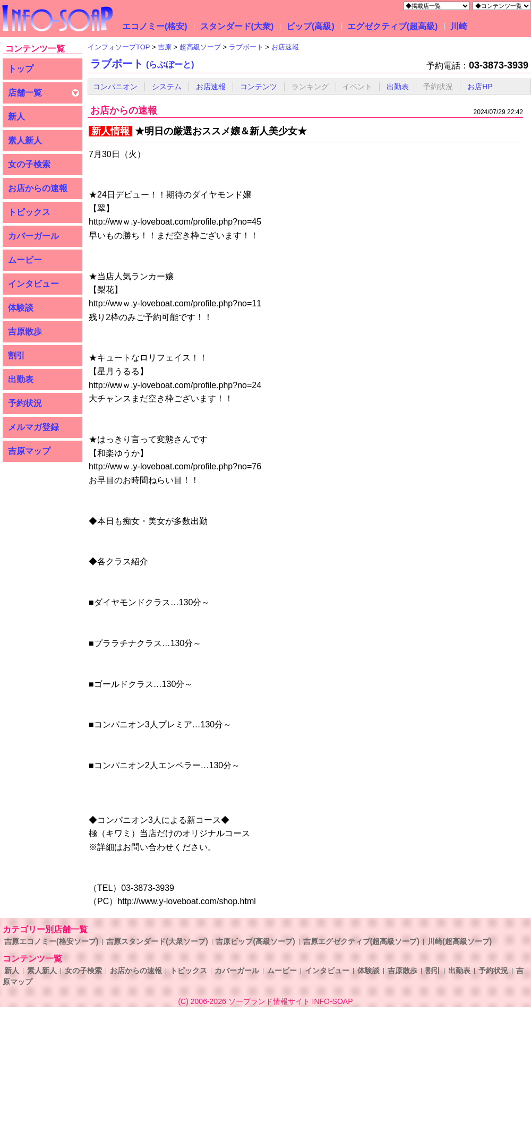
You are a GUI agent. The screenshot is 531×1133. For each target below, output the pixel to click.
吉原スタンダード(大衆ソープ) (157, 941)
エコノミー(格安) (154, 26)
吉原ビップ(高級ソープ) (255, 941)
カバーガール (33, 236)
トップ (20, 68)
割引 (16, 355)
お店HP (479, 86)
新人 (16, 116)
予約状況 (25, 403)
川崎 (458, 26)
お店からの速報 (37, 188)
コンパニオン (115, 86)
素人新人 (25, 140)
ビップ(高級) (310, 26)
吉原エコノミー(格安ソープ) (51, 941)
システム (167, 86)
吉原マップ (29, 451)
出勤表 (20, 379)
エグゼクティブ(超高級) (392, 26)
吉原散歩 (25, 331)
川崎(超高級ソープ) (459, 941)
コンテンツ (258, 86)
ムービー (25, 259)
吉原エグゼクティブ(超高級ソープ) (361, 941)
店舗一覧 (25, 92)
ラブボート (142, 64)
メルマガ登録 (33, 427)
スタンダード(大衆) (237, 26)
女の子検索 (29, 164)
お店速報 (211, 86)
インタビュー (33, 283)
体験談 (20, 307)
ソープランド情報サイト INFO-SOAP (290, 1001)
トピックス (29, 212)
